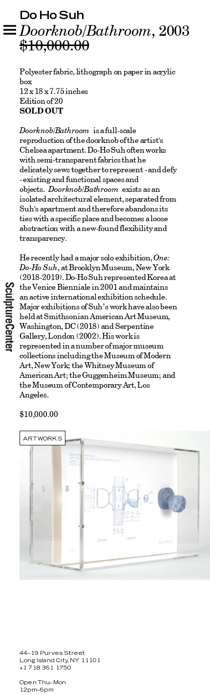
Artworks (42, 438)
